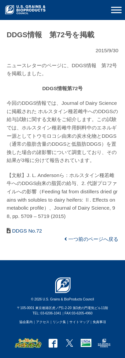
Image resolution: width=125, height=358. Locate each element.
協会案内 (26, 322)
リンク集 (59, 322)
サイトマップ (79, 322)
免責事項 (99, 322)
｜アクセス (41, 322)
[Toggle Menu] (116, 10)
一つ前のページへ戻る (91, 239)
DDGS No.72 (26, 231)
